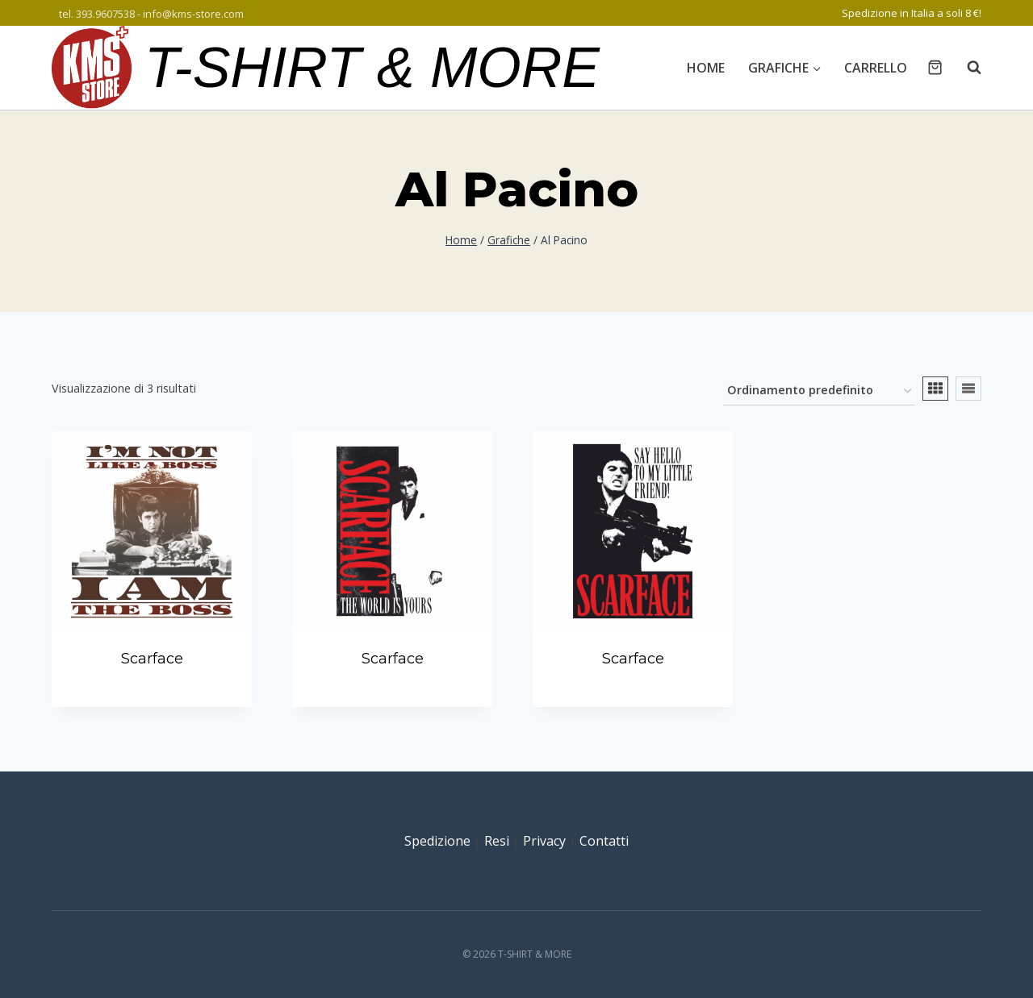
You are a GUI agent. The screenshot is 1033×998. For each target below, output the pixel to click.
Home (706, 68)
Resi (496, 841)
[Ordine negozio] (819, 391)
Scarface (152, 658)
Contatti (604, 841)
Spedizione (437, 841)
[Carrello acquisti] (935, 67)
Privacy (544, 841)
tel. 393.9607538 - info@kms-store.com (151, 13)
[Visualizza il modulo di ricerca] (966, 67)
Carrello (875, 68)
